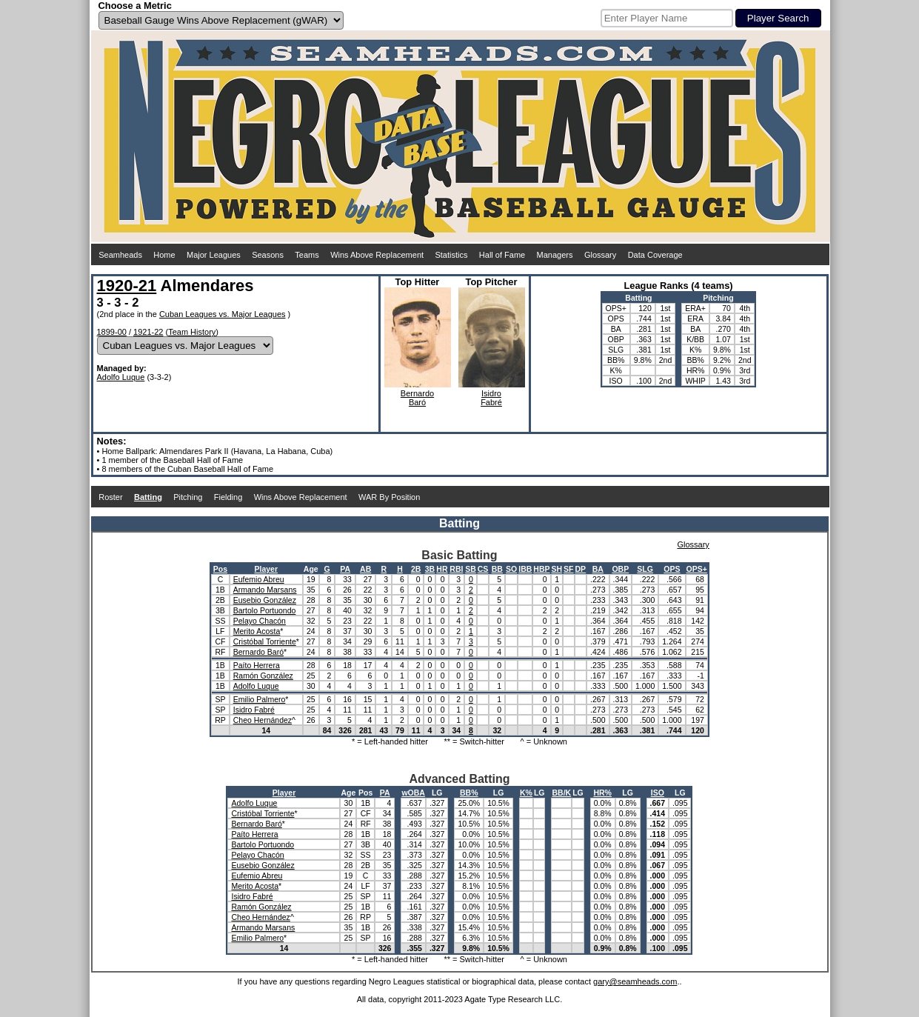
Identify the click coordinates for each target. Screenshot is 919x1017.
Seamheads (120, 254)
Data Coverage (655, 254)
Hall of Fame (502, 254)
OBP (620, 568)
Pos (220, 568)
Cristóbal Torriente (264, 641)
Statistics (451, 254)
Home (164, 254)
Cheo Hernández (262, 720)
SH (557, 568)
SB (470, 568)
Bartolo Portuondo (264, 610)
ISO (657, 792)
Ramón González (263, 675)
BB (497, 568)
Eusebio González (264, 600)
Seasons (268, 254)
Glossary (600, 254)
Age (311, 568)
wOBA (413, 792)
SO (511, 568)
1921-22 (148, 331)
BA (598, 568)
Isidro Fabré (254, 709)
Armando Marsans (265, 589)
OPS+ (696, 568)
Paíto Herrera (256, 665)
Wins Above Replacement (377, 254)
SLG (645, 568)
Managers (555, 254)
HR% (602, 792)
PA (345, 568)
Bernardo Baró (258, 651)
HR (441, 568)
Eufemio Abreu (258, 579)
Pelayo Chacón (259, 620)
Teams (306, 254)
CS (483, 568)
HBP (541, 568)
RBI (456, 568)
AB (365, 568)
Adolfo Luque (121, 377)
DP (581, 568)
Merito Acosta (257, 631)
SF (568, 568)
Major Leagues (214, 254)
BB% (469, 792)
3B (430, 568)
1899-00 (112, 331)
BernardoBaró (417, 398)
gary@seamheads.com (635, 981)
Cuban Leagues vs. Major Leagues (222, 314)
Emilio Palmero (259, 699)
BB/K (561, 792)
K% (526, 792)
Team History (191, 331)
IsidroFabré (491, 398)
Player (266, 568)
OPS (672, 568)
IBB (525, 568)
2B (416, 568)
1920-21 (127, 285)
